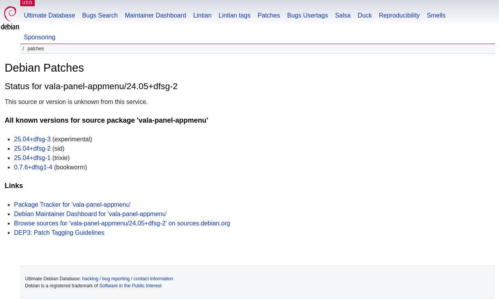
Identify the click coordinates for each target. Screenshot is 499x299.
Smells (436, 15)
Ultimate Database (49, 15)
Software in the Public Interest (130, 285)
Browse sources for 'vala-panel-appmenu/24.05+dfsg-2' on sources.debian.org (122, 223)
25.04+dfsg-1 (32, 158)
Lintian (202, 15)
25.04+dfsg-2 (32, 148)
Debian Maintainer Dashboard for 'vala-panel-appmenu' (90, 214)
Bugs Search (100, 15)
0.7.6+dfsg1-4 (33, 167)
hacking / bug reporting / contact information (127, 278)
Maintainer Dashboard (155, 15)
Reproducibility (399, 15)
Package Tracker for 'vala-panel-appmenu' (72, 204)
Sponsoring (39, 37)
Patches (269, 15)
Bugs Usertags (307, 15)
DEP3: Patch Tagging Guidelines (59, 232)
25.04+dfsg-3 (32, 139)
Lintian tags (235, 15)
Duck (364, 15)
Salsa (342, 15)
